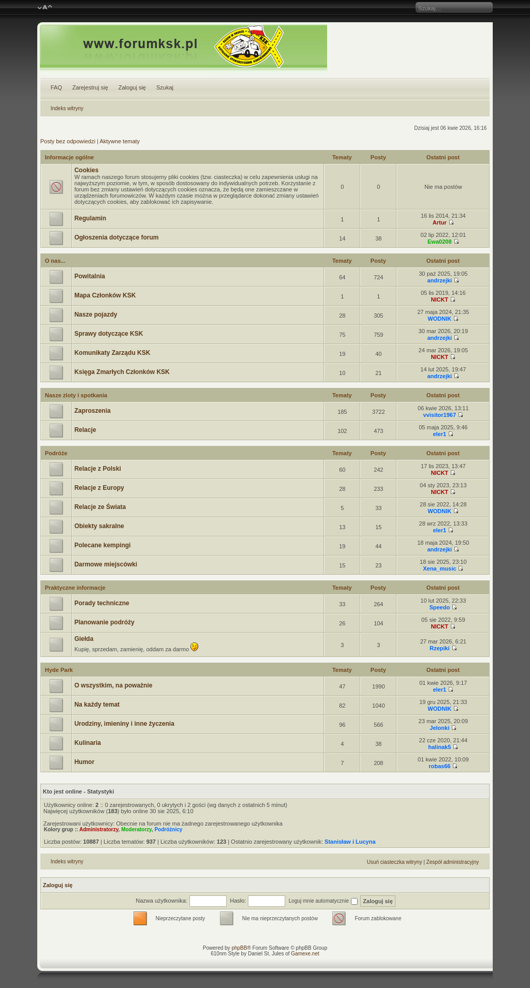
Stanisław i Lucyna (350, 842)
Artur (440, 222)
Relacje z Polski (98, 468)
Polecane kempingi (103, 545)
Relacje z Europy (99, 487)
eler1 (439, 434)
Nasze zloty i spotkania (76, 395)
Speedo (439, 607)
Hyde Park (59, 670)
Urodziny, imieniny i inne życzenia (124, 723)
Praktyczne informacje (75, 588)
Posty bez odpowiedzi (67, 141)
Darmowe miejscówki (106, 564)
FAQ (56, 87)
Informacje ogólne (69, 157)
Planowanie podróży (105, 622)
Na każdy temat (97, 704)
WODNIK (439, 319)
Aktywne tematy (119, 141)
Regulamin (90, 218)
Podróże (56, 453)
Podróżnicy (168, 829)
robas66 (439, 766)
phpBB (239, 948)
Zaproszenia (93, 410)
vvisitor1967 (439, 415)
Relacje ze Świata (100, 507)
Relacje (85, 429)
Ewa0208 (439, 241)
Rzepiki (440, 648)
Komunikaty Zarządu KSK (113, 352)
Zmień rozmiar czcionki (44, 7)
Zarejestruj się (90, 87)
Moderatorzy (136, 829)
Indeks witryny (67, 108)
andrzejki (439, 280)
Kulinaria (88, 742)
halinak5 (439, 747)
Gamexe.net (305, 953)
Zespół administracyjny (452, 862)
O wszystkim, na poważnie (114, 685)
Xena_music (439, 568)
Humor (85, 762)
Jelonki (439, 728)
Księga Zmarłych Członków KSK (122, 372)
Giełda (84, 638)
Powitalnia (90, 276)
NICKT (439, 299)
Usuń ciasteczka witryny (394, 862)
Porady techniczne (102, 603)
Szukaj (164, 87)
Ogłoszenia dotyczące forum (117, 237)
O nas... (55, 261)
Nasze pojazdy (96, 314)
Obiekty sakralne (99, 526)
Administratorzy (98, 829)
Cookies (87, 170)
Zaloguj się (132, 87)
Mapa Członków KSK (105, 295)
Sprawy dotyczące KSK (109, 333)
